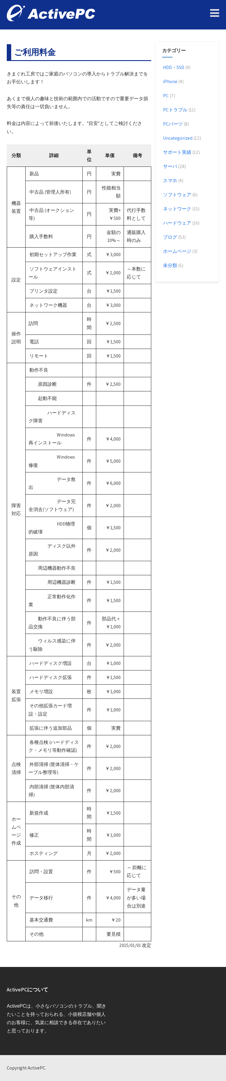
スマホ (169, 180)
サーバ (169, 166)
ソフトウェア (176, 195)
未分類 (169, 265)
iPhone (169, 81)
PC (165, 96)
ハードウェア (176, 223)
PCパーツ (172, 124)
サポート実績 (176, 152)
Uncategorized (177, 138)
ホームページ (176, 251)
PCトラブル (174, 110)
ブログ (169, 237)
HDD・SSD (173, 67)
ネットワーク (176, 209)
